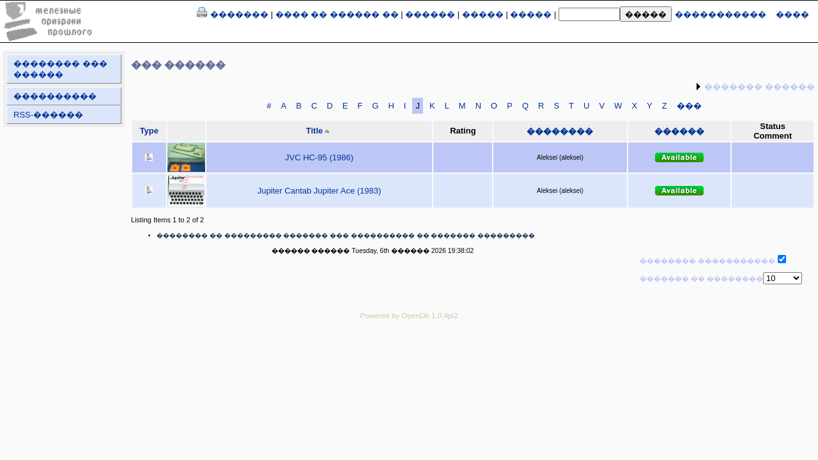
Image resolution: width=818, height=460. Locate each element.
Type (149, 130)
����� (483, 14)
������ (430, 14)
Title (314, 130)
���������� (54, 96)
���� (792, 14)
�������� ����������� (707, 260)
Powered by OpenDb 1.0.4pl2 (409, 315)
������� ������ (759, 86)
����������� (720, 14)
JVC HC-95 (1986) (319, 157)
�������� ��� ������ (60, 69)
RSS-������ (48, 114)
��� (689, 106)
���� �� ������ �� (337, 14)
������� (239, 14)
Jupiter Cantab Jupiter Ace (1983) (320, 190)
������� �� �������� (701, 278)
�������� (560, 131)
